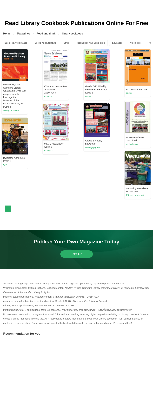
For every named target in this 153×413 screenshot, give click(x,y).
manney (69, 96)
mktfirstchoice (100, 154)
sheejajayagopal (101, 205)
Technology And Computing (91, 43)
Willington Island (44, 110)
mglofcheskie (43, 161)
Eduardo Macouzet (102, 255)
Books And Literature (45, 43)
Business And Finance (16, 43)
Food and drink (46, 33)
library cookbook (72, 33)
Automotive (136, 43)
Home (6, 33)
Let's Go (76, 313)
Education (117, 43)
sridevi (68, 146)
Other (66, 43)
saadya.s (69, 200)
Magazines (23, 33)
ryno (67, 253)
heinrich (40, 214)
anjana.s (98, 96)
